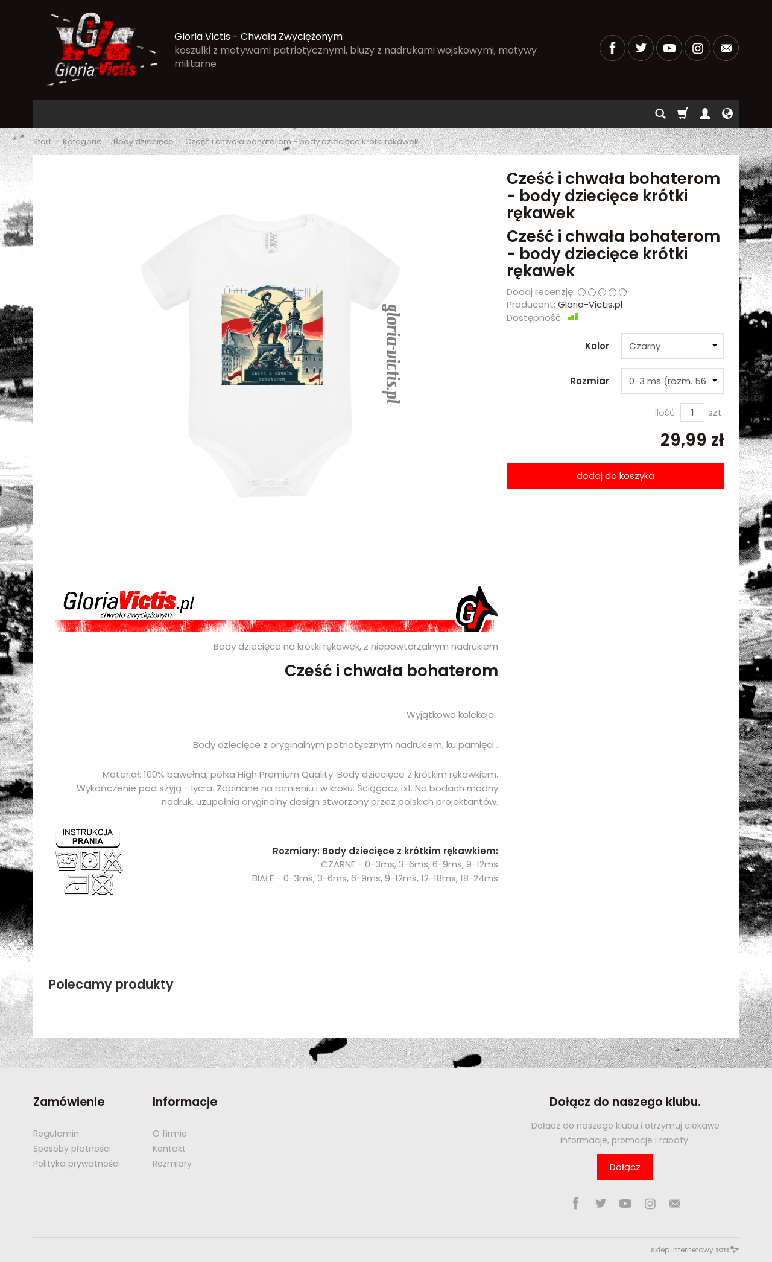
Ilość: (666, 412)
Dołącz (625, 1167)
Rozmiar (589, 381)
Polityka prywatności (76, 1164)
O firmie (170, 1133)
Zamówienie (68, 1102)
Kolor (597, 346)
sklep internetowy (695, 1250)
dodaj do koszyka (615, 475)
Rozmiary (172, 1164)
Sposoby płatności (72, 1149)
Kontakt (169, 1149)
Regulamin (56, 1133)
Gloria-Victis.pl (590, 304)
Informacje (185, 1102)
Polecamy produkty (111, 984)
